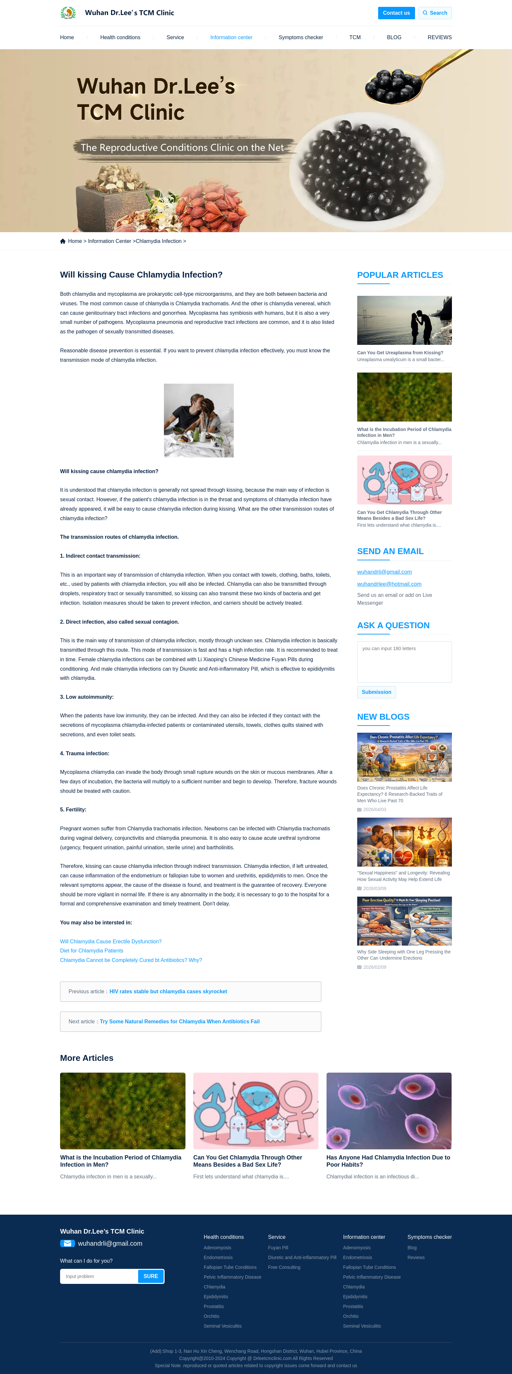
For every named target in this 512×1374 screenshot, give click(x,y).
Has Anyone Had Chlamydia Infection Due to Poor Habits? (388, 1161)
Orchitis (211, 1316)
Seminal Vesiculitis (223, 1326)
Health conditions (120, 37)
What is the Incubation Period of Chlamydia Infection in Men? (120, 1161)
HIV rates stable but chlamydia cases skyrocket (168, 991)
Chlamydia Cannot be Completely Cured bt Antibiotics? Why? (131, 960)
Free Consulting (284, 1267)
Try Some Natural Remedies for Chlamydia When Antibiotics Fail (180, 1021)
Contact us (396, 13)
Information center (231, 37)
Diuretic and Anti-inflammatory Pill (302, 1257)
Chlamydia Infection (159, 241)
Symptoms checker (301, 37)
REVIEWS (440, 37)
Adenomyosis (217, 1247)
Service (175, 37)
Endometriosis (218, 1257)
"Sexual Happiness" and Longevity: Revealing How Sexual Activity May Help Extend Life (403, 876)
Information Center (109, 241)
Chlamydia (214, 1286)
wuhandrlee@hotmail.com (389, 584)
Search (438, 13)
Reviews (416, 1257)
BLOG (394, 37)
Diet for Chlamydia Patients (91, 950)
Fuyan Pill (278, 1247)
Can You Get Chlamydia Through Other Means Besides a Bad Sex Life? (247, 1161)
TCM (355, 37)
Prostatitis (214, 1306)
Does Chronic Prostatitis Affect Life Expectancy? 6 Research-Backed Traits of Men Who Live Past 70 (399, 794)
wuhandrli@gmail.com (384, 572)
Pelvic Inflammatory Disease (233, 1277)
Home (67, 37)
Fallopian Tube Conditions (230, 1267)
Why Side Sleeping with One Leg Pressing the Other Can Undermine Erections (404, 955)
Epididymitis (216, 1296)
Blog (412, 1247)
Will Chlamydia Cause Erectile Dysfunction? (111, 941)
